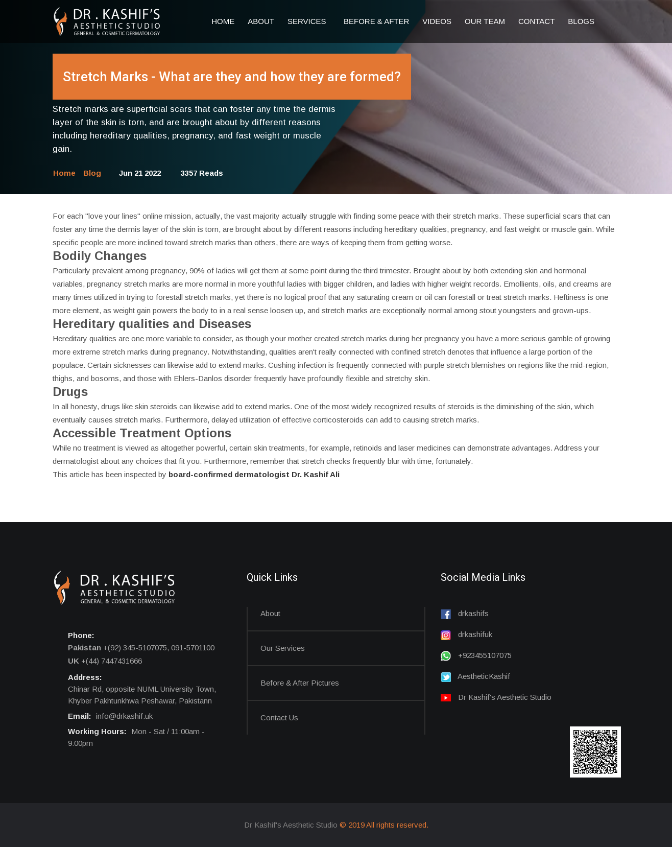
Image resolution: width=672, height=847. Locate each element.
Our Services (282, 648)
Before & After (376, 21)
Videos (436, 21)
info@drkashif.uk (124, 716)
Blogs (581, 21)
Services (308, 21)
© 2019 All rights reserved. (384, 824)
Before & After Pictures (299, 682)
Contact (536, 21)
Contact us (279, 717)
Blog (92, 173)
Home (222, 21)
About (261, 21)
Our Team (485, 21)
